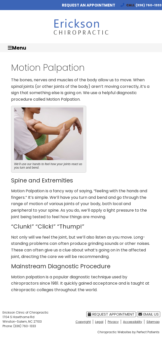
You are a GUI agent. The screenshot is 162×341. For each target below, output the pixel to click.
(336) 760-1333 (148, 5)
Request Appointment (111, 314)
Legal (99, 322)
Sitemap (152, 322)
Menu (17, 48)
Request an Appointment (88, 5)
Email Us (148, 314)
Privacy (113, 322)
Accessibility (132, 322)
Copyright (83, 322)
